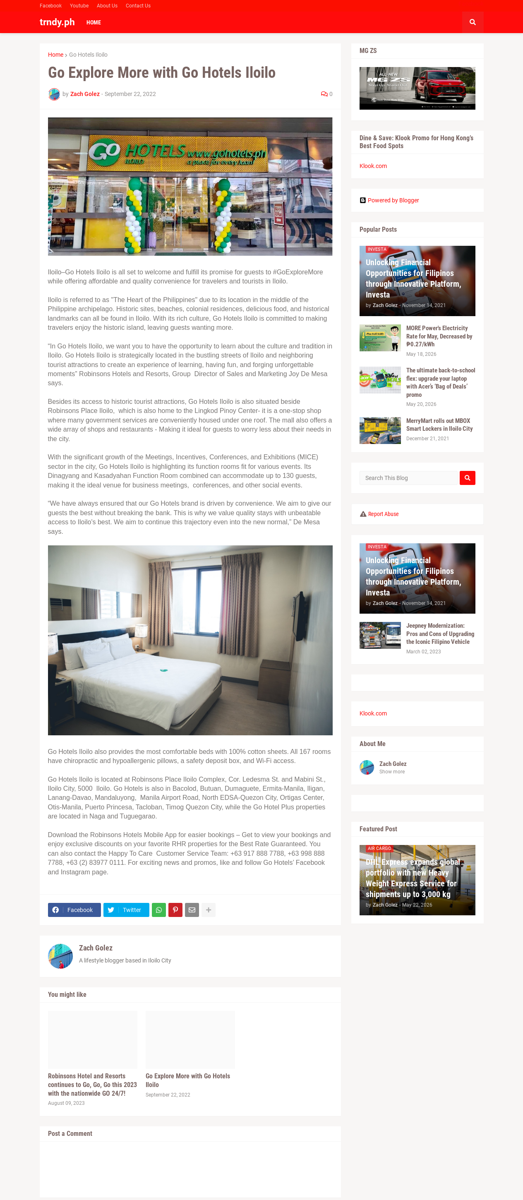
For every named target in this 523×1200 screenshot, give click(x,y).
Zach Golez (96, 947)
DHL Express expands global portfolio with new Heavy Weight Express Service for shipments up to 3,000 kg (413, 878)
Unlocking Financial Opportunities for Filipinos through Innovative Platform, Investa (413, 278)
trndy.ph (57, 22)
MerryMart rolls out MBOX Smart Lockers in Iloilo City (439, 425)
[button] (473, 22)
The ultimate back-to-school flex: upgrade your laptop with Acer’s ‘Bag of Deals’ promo (440, 382)
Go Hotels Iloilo (88, 55)
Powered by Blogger (389, 200)
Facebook (51, 6)
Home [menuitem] (93, 22)
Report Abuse (383, 514)
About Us (107, 6)
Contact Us (138, 6)
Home (55, 55)
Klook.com (373, 166)
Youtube (79, 6)
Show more (392, 772)
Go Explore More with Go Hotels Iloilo (188, 1080)
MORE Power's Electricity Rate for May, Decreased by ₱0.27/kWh (439, 336)
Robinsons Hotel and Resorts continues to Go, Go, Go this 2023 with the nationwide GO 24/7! (92, 1084)
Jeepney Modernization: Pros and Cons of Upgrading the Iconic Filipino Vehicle (440, 634)
